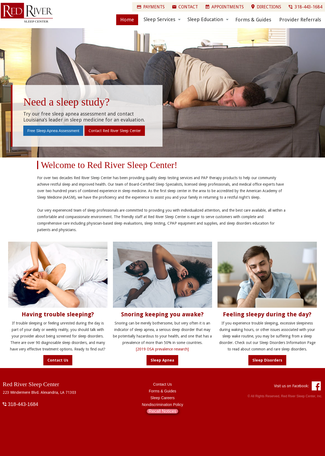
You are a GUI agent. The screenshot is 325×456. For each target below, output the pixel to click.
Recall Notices (162, 411)
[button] (160, 19)
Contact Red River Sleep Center (115, 131)
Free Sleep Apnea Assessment (53, 131)
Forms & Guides (253, 19)
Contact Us (162, 384)
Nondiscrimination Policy (162, 404)
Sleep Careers (162, 398)
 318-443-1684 (20, 404)
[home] (27, 13)
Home (127, 19)
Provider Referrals (300, 19)
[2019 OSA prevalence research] (162, 349)
